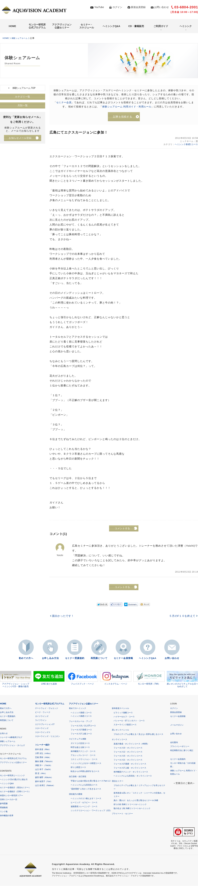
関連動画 (4, 808)
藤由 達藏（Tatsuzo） (44, 761)
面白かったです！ (63, 616)
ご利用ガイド (161, 26)
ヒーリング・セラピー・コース (84, 803)
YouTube (99, 7)
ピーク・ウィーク (42, 712)
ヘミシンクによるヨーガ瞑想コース (86, 763)
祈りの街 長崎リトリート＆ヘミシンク (130, 804)
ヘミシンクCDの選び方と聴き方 (14, 780)
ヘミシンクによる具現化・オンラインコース (133, 776)
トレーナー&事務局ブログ (11, 737)
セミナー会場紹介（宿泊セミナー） (15, 788)
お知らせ (4, 733)
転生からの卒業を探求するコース (85, 771)
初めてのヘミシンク (77, 708)
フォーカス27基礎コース (81, 730)
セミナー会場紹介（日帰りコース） (15, 792)
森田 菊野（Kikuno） (44, 777)
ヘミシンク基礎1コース (186, 144)
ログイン (117, 7)
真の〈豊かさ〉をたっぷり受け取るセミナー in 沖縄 (136, 800)
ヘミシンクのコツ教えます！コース (86, 799)
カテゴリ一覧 (22, 96)
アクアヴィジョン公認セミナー (62, 26)
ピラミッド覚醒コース (123, 713)
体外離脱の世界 (6, 816)
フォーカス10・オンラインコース (128, 748)
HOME (12, 26)
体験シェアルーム (21, 38)
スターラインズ (41, 728)
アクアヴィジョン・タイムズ (12, 745)
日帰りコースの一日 (8, 800)
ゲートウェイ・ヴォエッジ (46, 708)
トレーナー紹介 (42, 745)
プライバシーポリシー (179, 746)
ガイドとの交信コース (80, 743)
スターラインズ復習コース (125, 725)
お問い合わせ (161, 7)
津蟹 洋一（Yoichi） (43, 765)
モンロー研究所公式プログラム (37, 26)
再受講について (99, 658)
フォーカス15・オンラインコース (128, 756)
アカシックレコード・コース (83, 755)
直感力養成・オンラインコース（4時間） (131, 744)
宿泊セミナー (117, 781)
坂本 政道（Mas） (43, 749)
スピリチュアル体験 (77, 739)
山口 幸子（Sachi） (43, 769)
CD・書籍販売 (136, 26)
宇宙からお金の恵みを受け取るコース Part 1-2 (90, 781)
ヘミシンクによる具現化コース (84, 785)
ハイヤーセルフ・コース (124, 717)
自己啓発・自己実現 (77, 777)
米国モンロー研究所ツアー (11, 796)
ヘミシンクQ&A (111, 26)
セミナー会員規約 (177, 759)
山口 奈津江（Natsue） (45, 785)
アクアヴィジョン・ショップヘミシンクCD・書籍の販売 (15, 679)
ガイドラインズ (41, 716)
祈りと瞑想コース (78, 767)
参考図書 (4, 804)
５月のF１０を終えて (182, 616)
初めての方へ (26, 658)
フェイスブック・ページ (82, 678)
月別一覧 (22, 105)
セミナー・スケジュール (86, 26)
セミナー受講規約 (74, 658)
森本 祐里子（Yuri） (43, 781)
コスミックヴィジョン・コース (84, 759)
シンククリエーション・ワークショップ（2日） (91, 811)
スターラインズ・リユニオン (47, 736)
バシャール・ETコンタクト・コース (129, 721)
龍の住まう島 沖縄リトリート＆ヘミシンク (132, 808)
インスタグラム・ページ (115, 678)
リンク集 (4, 812)
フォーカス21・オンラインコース (128, 760)
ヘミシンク (186, 26)
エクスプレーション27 (44, 724)
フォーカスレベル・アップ (80, 721)
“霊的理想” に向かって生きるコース (86, 789)
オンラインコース (119, 740)
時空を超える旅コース (80, 747)
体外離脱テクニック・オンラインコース (131, 772)
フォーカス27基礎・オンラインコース (130, 764)
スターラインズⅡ (42, 732)
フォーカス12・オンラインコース (128, 752)
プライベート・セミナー (122, 814)
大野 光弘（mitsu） (43, 753)
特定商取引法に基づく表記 (181, 750)
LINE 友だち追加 (49, 678)
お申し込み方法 (50, 658)
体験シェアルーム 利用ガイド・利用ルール (127, 106)
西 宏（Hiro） (41, 773)
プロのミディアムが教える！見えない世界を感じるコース (138, 734)
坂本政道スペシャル (120, 708)
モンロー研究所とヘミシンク (12, 776)
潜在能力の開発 (75, 794)
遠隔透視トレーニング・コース (84, 807)
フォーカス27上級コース (81, 734)
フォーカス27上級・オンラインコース (130, 768)
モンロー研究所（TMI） (149, 678)
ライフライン (41, 720)
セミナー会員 (64, 102)
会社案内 (174, 742)
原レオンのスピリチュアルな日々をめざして (182, 679)
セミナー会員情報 (123, 658)
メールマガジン (177, 725)
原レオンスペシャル (120, 730)
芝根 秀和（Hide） (43, 757)
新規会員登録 (138, 7)
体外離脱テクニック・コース (83, 751)
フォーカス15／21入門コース (83, 726)
